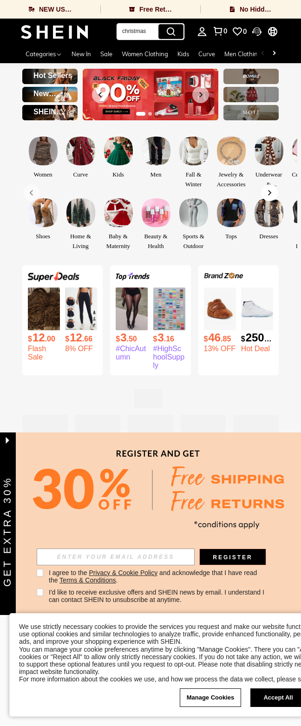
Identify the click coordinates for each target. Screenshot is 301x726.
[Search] (170, 31)
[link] (239, 31)
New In (81, 54)
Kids (183, 54)
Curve (206, 54)
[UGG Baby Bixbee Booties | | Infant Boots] (220, 309)
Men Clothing (243, 54)
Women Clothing (145, 54)
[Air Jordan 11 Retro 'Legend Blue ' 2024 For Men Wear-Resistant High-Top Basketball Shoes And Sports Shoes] (257, 309)
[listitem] (44, 325)
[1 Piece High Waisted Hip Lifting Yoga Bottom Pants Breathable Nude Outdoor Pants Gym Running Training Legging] (81, 309)
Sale (106, 54)
